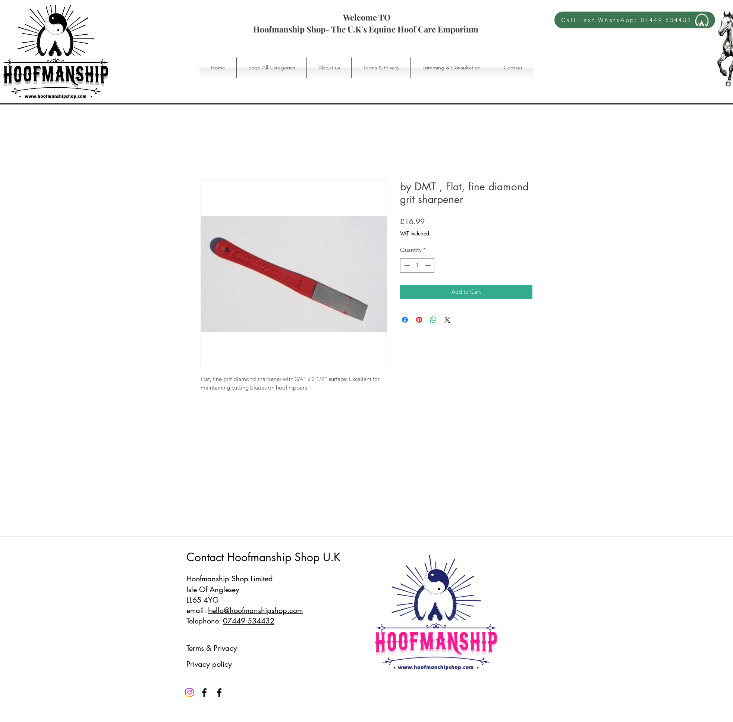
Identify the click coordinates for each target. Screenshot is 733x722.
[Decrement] (406, 265)
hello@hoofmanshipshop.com (255, 610)
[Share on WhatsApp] (433, 319)
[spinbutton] (417, 265)
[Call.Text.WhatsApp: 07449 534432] (634, 20)
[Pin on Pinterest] (419, 319)
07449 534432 (248, 621)
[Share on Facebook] (404, 319)
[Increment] (429, 265)
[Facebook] (204, 692)
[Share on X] (447, 319)
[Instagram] (189, 692)
